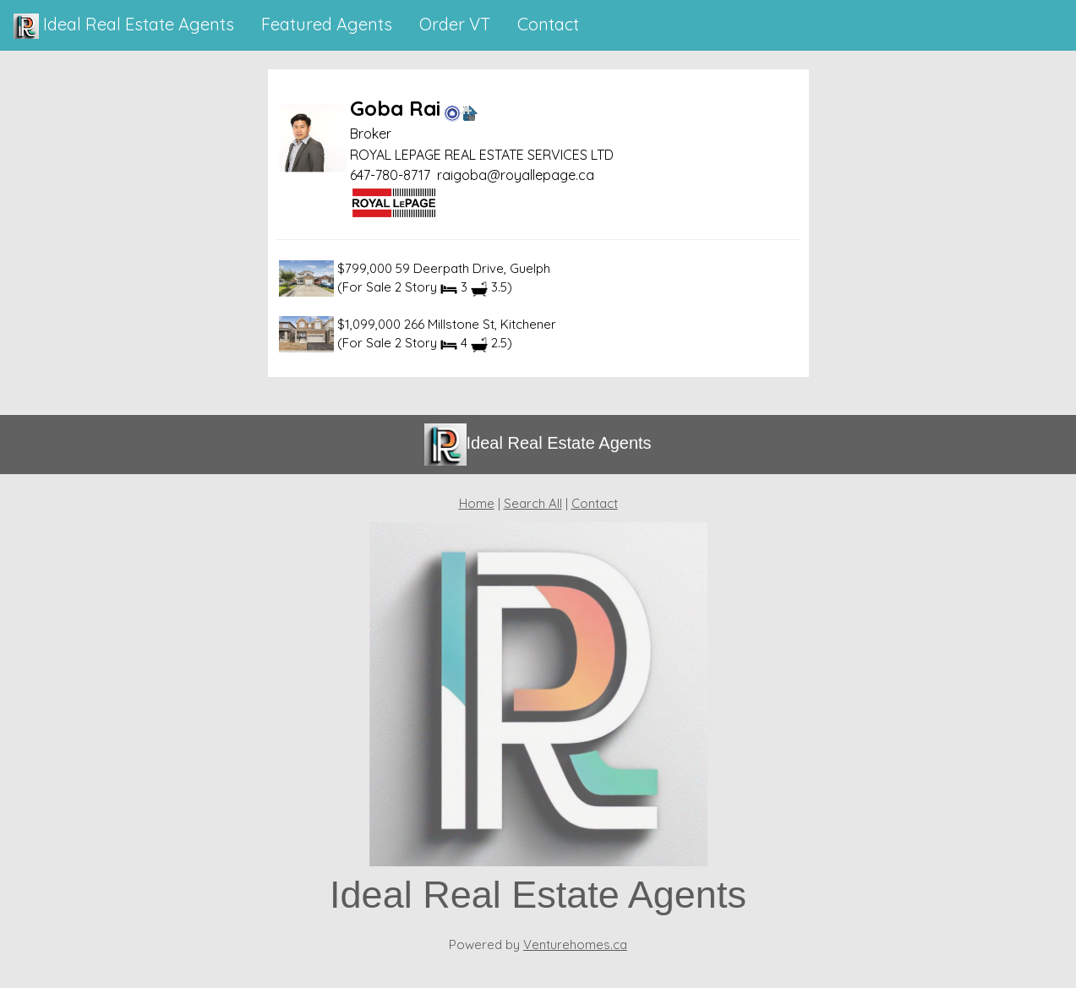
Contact (594, 503)
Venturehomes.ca (575, 944)
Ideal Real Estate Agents (124, 26)
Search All (533, 503)
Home (476, 503)
